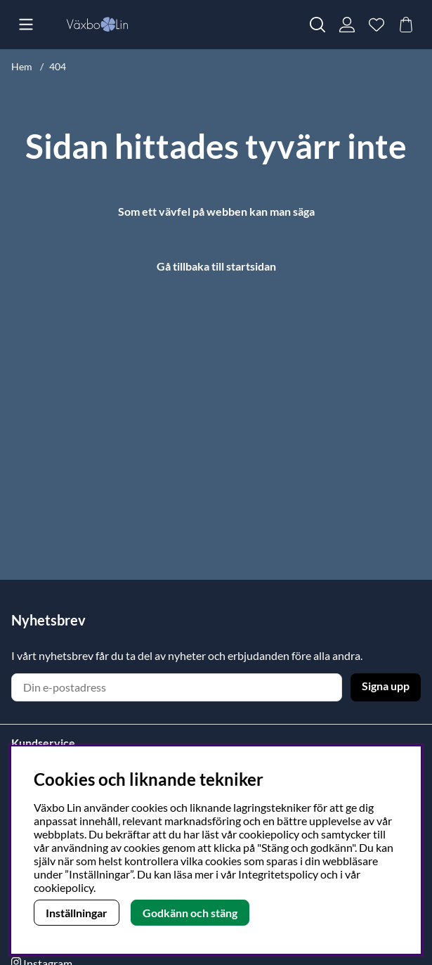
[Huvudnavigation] (26, 24)
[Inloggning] (347, 24)
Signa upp (386, 685)
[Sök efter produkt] (317, 24)
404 (57, 66)
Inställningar (76, 912)
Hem (21, 66)
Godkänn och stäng (190, 912)
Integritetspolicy (278, 874)
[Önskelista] (376, 24)
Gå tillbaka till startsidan (216, 266)
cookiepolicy (63, 887)
